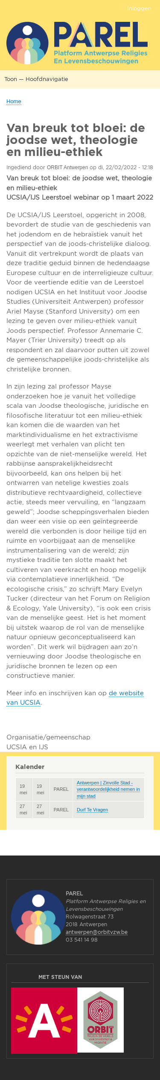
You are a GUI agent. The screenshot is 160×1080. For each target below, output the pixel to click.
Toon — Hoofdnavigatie (36, 79)
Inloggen (139, 8)
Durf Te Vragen (92, 809)
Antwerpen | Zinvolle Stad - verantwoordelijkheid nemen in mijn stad (108, 789)
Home (13, 101)
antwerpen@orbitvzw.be (97, 932)
